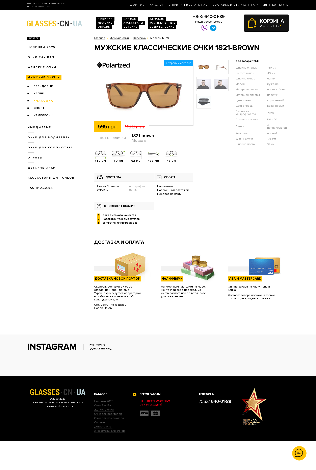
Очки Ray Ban (103, 434)
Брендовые (43, 86)
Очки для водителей (49, 137)
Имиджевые (39, 127)
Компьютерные (162, 22)
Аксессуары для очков (51, 177)
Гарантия (259, 4)
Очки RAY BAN (41, 57)
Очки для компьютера (50, 147)
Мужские (105, 22)
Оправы (104, 26)
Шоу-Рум (137, 4)
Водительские (162, 26)
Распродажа (40, 188)
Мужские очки (42, 77)
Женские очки (42, 67)
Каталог (157, 4)
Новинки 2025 (41, 47)
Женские (157, 18)
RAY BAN (130, 18)
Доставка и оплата (229, 4)
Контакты (280, 4)
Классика (43, 100)
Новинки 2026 (103, 430)
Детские (131, 26)
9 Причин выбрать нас (188, 4)
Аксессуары (133, 22)
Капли (39, 93)
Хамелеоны (43, 115)
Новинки (105, 18)
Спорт (39, 108)
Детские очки (42, 167)
